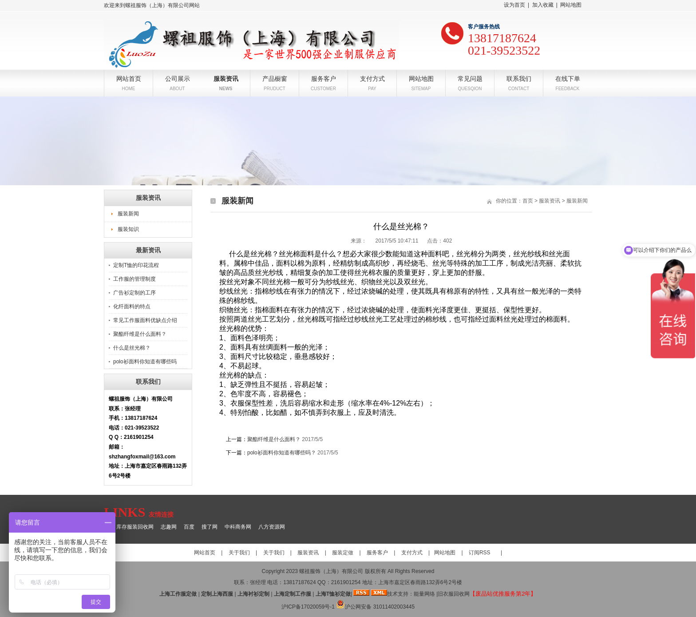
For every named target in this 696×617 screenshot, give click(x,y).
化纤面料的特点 (131, 306)
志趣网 (169, 527)
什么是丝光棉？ (131, 348)
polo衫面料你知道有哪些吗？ (281, 453)
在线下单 (567, 78)
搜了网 (210, 527)
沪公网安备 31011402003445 (375, 607)
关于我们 (239, 552)
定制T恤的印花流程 (136, 265)
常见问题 (470, 78)
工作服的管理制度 (134, 279)
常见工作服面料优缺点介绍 (145, 320)
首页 (527, 201)
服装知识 (128, 229)
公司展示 (177, 78)
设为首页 (514, 5)
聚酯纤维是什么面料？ (139, 334)
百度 (189, 527)
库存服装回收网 (135, 527)
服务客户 (323, 78)
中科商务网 (238, 527)
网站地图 (570, 5)
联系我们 (518, 78)
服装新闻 (128, 214)
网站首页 (128, 78)
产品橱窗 (274, 78)
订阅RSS (479, 552)
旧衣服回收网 (454, 594)
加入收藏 (543, 5)
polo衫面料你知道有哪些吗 (145, 361)
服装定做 (342, 552)
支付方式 (372, 78)
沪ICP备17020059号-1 (308, 607)
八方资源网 (271, 527)
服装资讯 (226, 78)
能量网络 (424, 594)
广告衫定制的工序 (134, 293)
